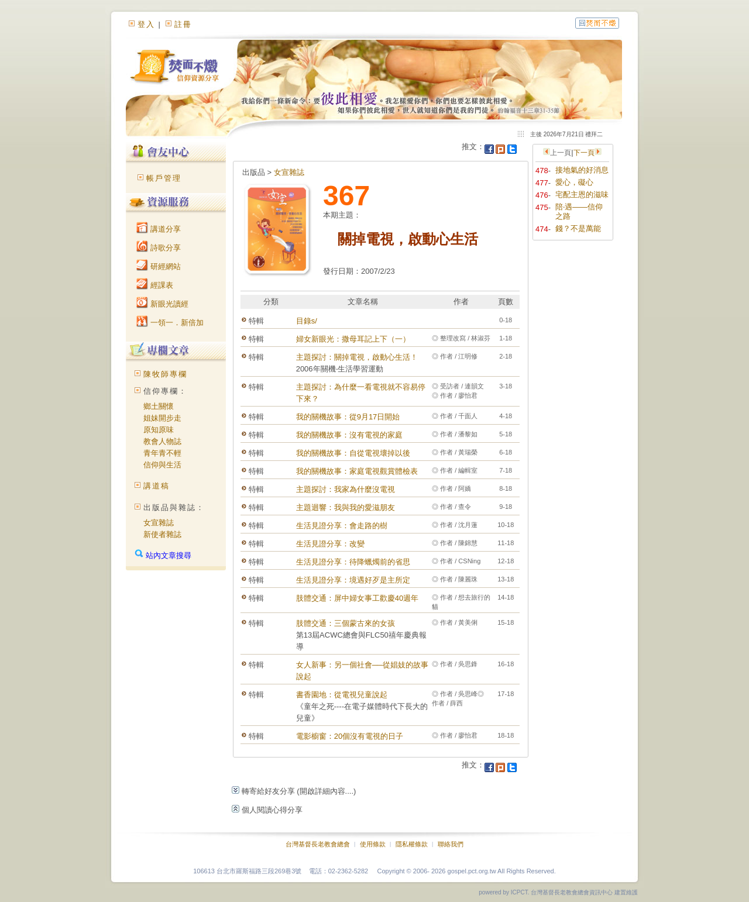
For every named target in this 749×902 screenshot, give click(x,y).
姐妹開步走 (162, 418)
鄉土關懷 (158, 406)
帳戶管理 (163, 178)
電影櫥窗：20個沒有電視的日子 (349, 736)
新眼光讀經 (162, 303)
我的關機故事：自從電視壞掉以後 (353, 453)
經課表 (154, 285)
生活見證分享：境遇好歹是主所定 (353, 580)
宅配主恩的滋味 (582, 194)
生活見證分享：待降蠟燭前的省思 (353, 561)
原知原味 (158, 429)
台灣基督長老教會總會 (318, 844)
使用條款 (373, 844)
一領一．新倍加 (170, 322)
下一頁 (584, 153)
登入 (146, 24)
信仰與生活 (162, 464)
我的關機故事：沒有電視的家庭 (349, 435)
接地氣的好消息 (582, 170)
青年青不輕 (162, 453)
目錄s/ (306, 320)
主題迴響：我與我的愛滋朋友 (345, 507)
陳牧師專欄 (165, 374)
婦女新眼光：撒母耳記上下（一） (353, 339)
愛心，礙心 (574, 182)
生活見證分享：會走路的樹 (341, 525)
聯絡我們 (450, 844)
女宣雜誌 (158, 522)
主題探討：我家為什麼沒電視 (345, 489)
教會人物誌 (162, 441)
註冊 (183, 24)
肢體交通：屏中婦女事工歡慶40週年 (357, 598)
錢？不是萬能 (578, 228)
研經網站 (158, 266)
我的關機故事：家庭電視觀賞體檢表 (357, 471)
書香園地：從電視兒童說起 (341, 694)
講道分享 (158, 229)
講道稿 (156, 485)
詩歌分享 (158, 247)
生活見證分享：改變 (330, 543)
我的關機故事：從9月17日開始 (348, 416)
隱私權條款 (412, 844)
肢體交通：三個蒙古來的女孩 (345, 623)
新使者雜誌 (162, 534)
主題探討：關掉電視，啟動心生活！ (357, 357)
